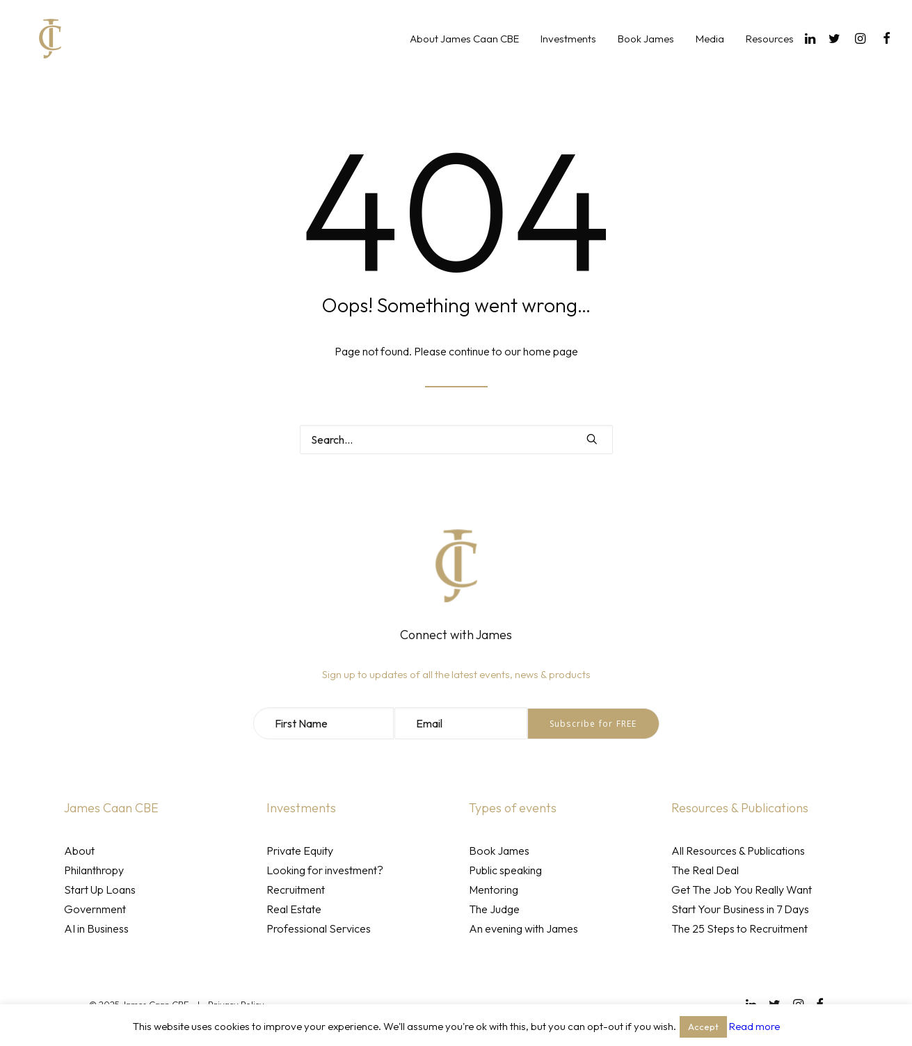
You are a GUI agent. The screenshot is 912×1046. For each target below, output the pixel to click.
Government (95, 909)
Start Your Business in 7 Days (740, 909)
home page (550, 351)
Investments (568, 50)
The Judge (494, 909)
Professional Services (318, 928)
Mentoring (493, 889)
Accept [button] (703, 1026)
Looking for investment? (324, 870)
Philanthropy (94, 870)
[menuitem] (464, 50)
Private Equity (299, 851)
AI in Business (96, 928)
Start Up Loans (100, 889)
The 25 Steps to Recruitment (739, 928)
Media (710, 50)
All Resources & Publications (738, 851)
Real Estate (293, 909)
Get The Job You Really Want (741, 889)
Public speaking (505, 870)
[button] (812, 50)
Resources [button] (770, 50)
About (79, 851)
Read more (754, 1026)
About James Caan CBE (464, 50)
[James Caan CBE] (40, 50)
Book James (646, 50)
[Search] (456, 439)
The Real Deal (705, 870)
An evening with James (523, 928)
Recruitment (295, 889)
